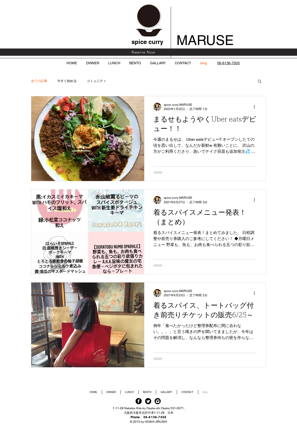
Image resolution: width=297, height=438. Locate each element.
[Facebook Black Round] (139, 401)
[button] (259, 81)
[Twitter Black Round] (148, 401)
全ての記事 (39, 81)
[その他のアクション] (256, 107)
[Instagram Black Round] (157, 401)
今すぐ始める (67, 81)
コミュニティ (96, 81)
